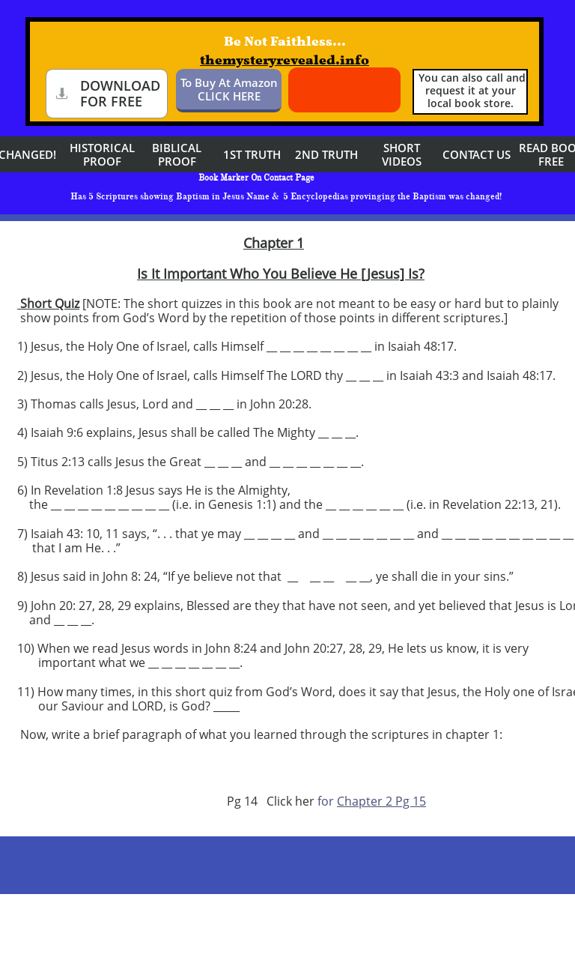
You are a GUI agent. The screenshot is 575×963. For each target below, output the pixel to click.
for (324, 801)
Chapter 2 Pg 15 (381, 801)
